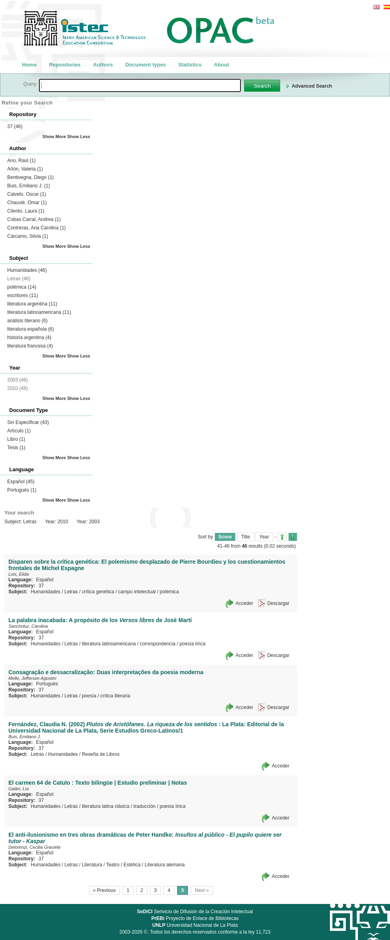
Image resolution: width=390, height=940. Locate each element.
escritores (22, 295)
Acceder (244, 603)
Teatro (112, 865)
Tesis (16, 447)
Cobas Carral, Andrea (34, 219)
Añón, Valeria (25, 169)
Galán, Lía (18, 788)
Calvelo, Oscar (26, 194)
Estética (132, 865)
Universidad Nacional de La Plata (195, 925)
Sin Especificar (28, 422)
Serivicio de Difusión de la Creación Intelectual (195, 911)
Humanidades (27, 270)
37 (14, 126)
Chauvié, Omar (27, 202)
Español (20, 481)
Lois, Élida (18, 574)
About (221, 65)
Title (245, 537)
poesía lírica (193, 644)
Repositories (65, 65)
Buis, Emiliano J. (28, 186)
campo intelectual (137, 592)
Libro (16, 439)
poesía (89, 696)
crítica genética (98, 592)
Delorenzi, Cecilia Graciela (34, 847)
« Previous (104, 890)
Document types (145, 65)
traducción (144, 806)
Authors (103, 65)
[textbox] (140, 85)
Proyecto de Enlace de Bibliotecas (194, 918)
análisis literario (27, 320)
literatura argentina (32, 304)
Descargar (278, 603)
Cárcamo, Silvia (27, 236)
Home (29, 65)
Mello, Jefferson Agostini (32, 678)
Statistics (190, 65)
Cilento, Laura (25, 211)
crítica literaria (115, 696)
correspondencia (158, 644)
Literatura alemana (165, 865)
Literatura (92, 865)
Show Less (78, 136)
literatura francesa (30, 346)
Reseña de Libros (100, 754)
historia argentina (29, 337)
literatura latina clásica (105, 806)
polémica (21, 287)
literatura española (30, 329)
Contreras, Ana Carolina (36, 228)
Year (264, 537)
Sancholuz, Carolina (28, 626)
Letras (71, 592)
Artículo (19, 431)
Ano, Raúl (21, 160)
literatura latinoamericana (39, 312)
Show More (54, 136)
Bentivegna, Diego (30, 177)
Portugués (21, 490)
